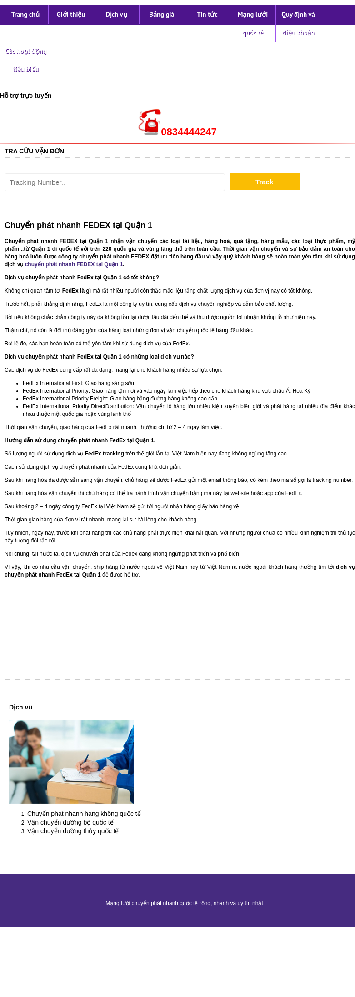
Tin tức (207, 14)
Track (264, 182)
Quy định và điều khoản (298, 23)
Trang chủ (25, 14)
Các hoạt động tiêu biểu (25, 59)
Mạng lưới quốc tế (253, 23)
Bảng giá (161, 14)
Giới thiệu (71, 14)
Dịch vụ (116, 14)
